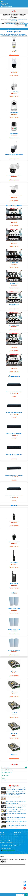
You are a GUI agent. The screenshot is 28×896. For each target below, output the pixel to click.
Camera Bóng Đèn (14, 50)
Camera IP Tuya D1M (14, 91)
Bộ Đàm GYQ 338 (14, 562)
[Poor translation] (4, 861)
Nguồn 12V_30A (14, 671)
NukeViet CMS (7, 853)
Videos (16, 834)
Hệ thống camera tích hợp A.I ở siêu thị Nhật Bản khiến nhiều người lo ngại (16, 822)
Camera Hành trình (22, 35)
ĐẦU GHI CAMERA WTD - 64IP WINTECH (14, 454)
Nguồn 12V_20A (14, 691)
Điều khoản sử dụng (23, 853)
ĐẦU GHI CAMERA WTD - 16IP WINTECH (14, 391)
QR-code (3, 850)
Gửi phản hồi (20, 895)
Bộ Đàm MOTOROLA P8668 (14, 541)
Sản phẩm (3, 834)
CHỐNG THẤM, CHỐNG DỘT (13, 797)
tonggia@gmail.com (7, 6)
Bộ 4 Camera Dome (14, 221)
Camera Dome (4, 35)
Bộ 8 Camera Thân (14, 283)
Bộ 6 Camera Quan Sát (14, 325)
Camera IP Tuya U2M (14, 133)
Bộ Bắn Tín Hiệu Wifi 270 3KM (14, 629)
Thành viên (3, 836)
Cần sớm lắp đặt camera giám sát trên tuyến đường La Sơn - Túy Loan (16, 826)
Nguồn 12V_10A (14, 733)
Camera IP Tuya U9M (14, 112)
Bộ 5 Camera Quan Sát (14, 304)
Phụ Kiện (4, 780)
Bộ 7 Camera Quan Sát (14, 346)
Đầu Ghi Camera (5, 775)
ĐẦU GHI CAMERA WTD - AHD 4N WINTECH (14, 496)
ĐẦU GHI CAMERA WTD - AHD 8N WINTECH (14, 475)
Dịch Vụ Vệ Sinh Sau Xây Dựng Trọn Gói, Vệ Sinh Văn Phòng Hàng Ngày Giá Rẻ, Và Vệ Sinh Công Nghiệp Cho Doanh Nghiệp (13, 793)
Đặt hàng (11, 54)
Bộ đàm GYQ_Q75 (14, 583)
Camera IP (2, 34)
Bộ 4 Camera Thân (14, 262)
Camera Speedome (12, 35)
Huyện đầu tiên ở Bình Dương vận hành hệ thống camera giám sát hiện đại (16, 818)
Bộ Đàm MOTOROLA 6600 (14, 521)
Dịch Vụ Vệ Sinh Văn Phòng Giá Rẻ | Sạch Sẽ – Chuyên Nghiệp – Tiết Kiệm (16, 810)
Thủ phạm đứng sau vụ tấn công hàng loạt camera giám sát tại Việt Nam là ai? (16, 806)
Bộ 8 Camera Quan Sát (14, 366)
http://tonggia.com (24, 23)
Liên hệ (16, 836)
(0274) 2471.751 (14, 22)
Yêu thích (16, 54)
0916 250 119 (5, 4)
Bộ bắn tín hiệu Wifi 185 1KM (14, 650)
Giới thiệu (2, 832)
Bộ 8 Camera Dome (14, 241)
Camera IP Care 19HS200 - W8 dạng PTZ (14, 175)
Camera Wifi (9, 34)
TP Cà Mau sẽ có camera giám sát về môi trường (16, 814)
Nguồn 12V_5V (14, 754)
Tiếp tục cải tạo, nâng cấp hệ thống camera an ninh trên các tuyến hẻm (16, 802)
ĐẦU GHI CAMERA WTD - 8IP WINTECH (14, 412)
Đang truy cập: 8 (11, 850)
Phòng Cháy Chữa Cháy (7, 769)
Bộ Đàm (3, 778)
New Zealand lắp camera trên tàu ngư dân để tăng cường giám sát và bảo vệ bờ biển (16, 788)
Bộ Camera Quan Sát (7, 772)
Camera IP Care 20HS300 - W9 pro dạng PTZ (14, 154)
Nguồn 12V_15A (14, 712)
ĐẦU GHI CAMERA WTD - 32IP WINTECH (14, 433)
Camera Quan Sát (6, 767)
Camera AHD (15, 34)
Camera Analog (22, 34)
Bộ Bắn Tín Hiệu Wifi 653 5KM (14, 608)
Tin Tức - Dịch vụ (18, 832)
